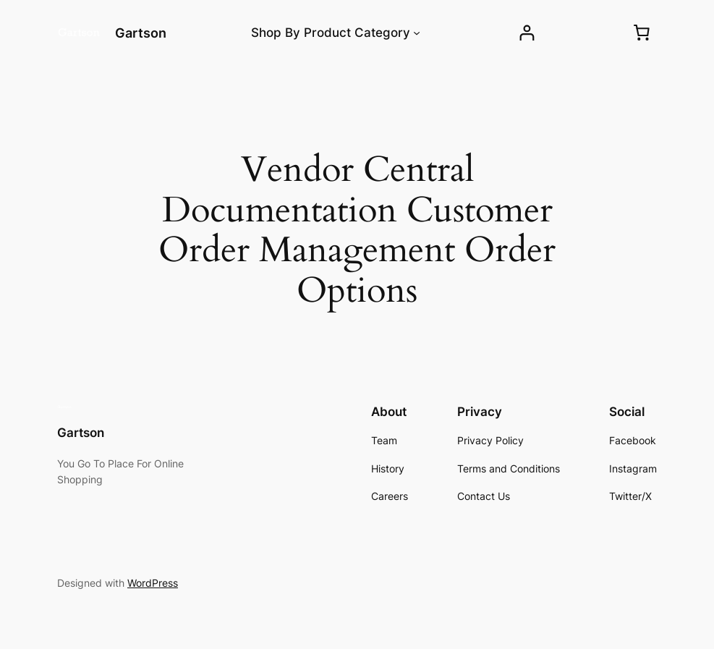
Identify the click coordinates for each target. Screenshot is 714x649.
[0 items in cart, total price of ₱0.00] (641, 32)
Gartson (140, 33)
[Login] (527, 33)
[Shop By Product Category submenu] (416, 32)
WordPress (152, 583)
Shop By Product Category (330, 32)
